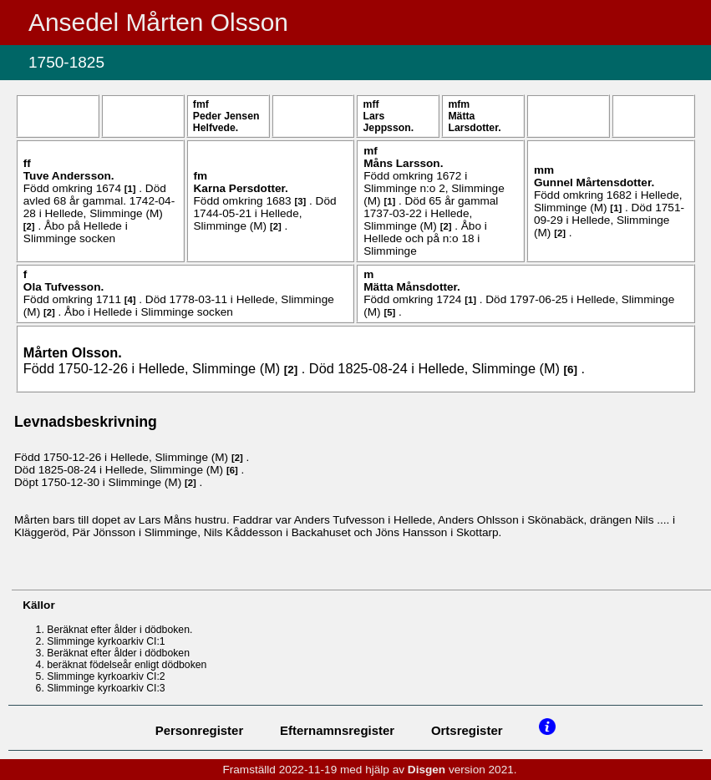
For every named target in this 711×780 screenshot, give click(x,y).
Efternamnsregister (337, 730)
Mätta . (474, 122)
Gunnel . (594, 182)
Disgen (426, 769)
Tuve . (68, 176)
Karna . (241, 188)
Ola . (63, 287)
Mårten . (72, 352)
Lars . (388, 122)
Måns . (403, 163)
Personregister (199, 730)
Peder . (226, 122)
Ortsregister (467, 730)
